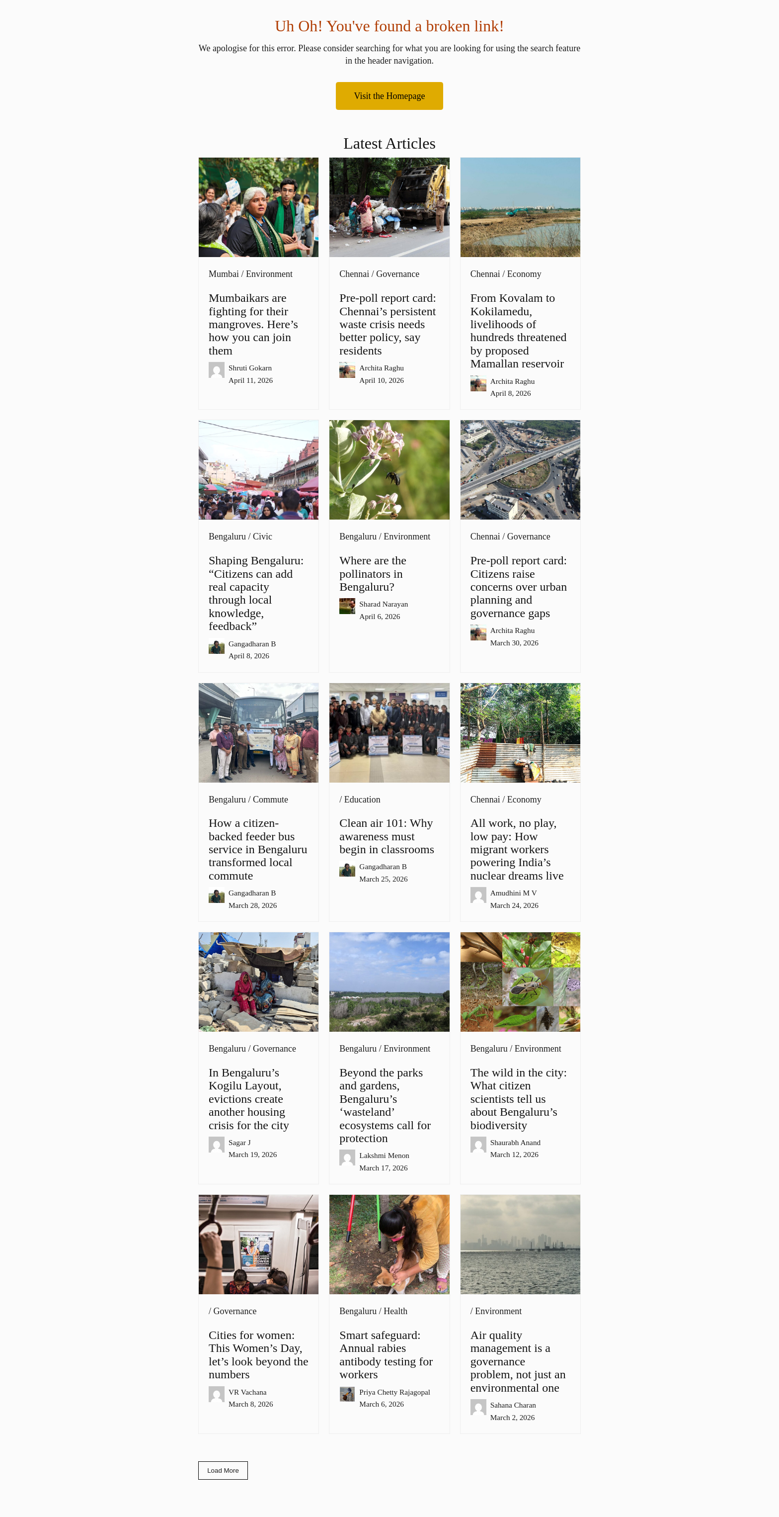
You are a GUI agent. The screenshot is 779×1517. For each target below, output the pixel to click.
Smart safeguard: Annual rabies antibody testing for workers (386, 1355)
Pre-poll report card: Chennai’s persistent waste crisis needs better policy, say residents (387, 324)
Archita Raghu (381, 367)
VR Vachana (248, 1392)
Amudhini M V (513, 893)
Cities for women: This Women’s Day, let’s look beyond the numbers (259, 1355)
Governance (397, 274)
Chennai (354, 274)
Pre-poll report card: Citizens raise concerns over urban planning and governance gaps (518, 587)
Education (362, 799)
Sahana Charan (513, 1405)
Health (395, 1311)
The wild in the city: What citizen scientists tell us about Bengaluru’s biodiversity (518, 1099)
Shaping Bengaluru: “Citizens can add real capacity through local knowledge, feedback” (256, 593)
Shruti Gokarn (250, 367)
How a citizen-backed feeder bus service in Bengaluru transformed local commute (258, 849)
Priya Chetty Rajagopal (394, 1392)
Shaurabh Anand (515, 1142)
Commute (270, 799)
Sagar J (240, 1142)
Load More (223, 1470)
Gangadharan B (252, 643)
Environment (269, 274)
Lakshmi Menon (384, 1155)
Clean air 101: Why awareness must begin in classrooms (386, 836)
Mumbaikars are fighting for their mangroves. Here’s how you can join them (253, 324)
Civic (262, 536)
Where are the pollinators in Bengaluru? (372, 573)
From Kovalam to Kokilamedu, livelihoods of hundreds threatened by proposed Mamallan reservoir (518, 330)
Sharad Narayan (383, 604)
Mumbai (224, 274)
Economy (524, 274)
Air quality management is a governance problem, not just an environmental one (518, 1361)
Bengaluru (227, 536)
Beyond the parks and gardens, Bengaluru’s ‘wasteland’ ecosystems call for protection (385, 1105)
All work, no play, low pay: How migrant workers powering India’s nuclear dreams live (517, 849)
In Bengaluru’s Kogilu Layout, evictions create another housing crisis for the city (249, 1099)
